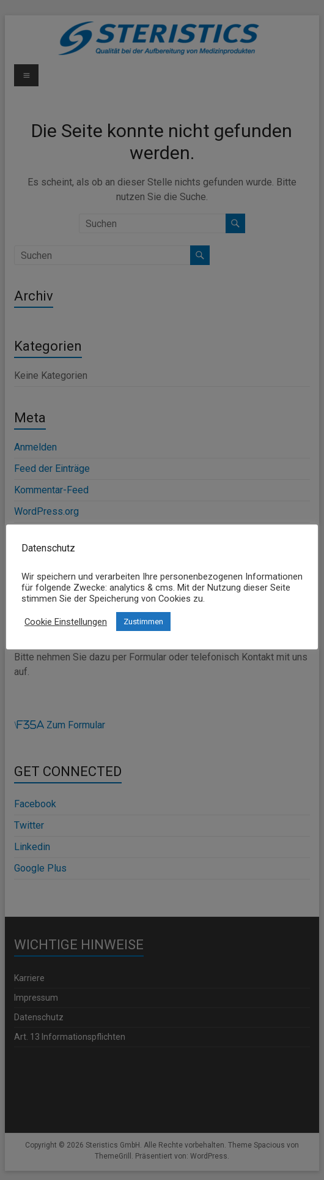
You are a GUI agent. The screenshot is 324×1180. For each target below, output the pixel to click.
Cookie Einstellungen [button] (65, 621)
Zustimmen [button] (143, 621)
